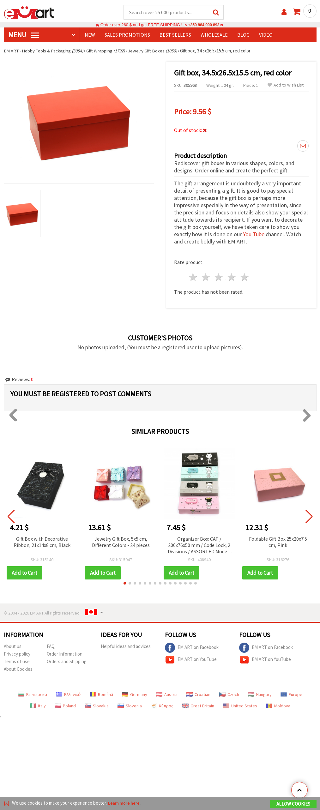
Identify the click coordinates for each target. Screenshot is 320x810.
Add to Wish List (286, 85)
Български (32, 695)
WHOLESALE (214, 35)
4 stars (232, 277)
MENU (24, 35)
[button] (125, 583)
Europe (291, 695)
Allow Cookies (293, 804)
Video (266, 35)
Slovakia (97, 706)
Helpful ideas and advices (126, 647)
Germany (134, 695)
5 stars (244, 277)
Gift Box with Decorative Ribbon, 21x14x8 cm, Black (42, 542)
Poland (65, 706)
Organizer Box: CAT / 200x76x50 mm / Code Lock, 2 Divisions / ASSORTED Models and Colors (199, 546)
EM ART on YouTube (191, 660)
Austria (167, 695)
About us (12, 647)
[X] (6, 803)
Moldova (278, 706)
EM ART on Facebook (192, 648)
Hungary (260, 695)
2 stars (206, 277)
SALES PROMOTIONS (127, 35)
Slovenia (130, 706)
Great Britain (198, 706)
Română (101, 695)
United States (240, 706)
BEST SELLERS (175, 35)
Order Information (64, 654)
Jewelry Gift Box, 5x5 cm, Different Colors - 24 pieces (121, 542)
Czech (229, 695)
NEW (90, 35)
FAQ (51, 647)
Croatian (198, 695)
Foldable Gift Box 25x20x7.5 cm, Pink (278, 542)
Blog (243, 35)
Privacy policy (17, 654)
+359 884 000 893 (203, 25)
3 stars (219, 277)
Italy (38, 706)
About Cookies (18, 669)
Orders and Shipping (67, 662)
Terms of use (17, 662)
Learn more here (124, 803)
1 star (193, 277)
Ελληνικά (68, 695)
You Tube (253, 234)
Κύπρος (162, 706)
